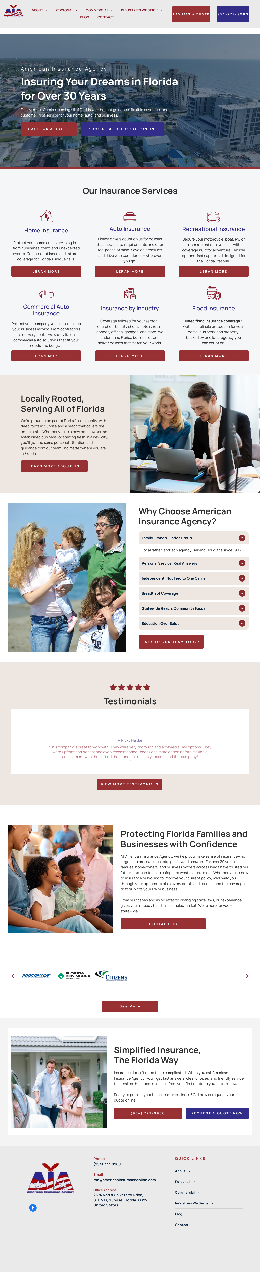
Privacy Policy (168, 1267)
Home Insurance (46, 177)
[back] (13, 965)
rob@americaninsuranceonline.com (124, 1169)
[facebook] (33, 1198)
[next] (247, 965)
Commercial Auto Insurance (46, 248)
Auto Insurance (129, 176)
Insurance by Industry (130, 246)
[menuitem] (40, 10)
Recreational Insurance (213, 176)
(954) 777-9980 (107, 1153)
